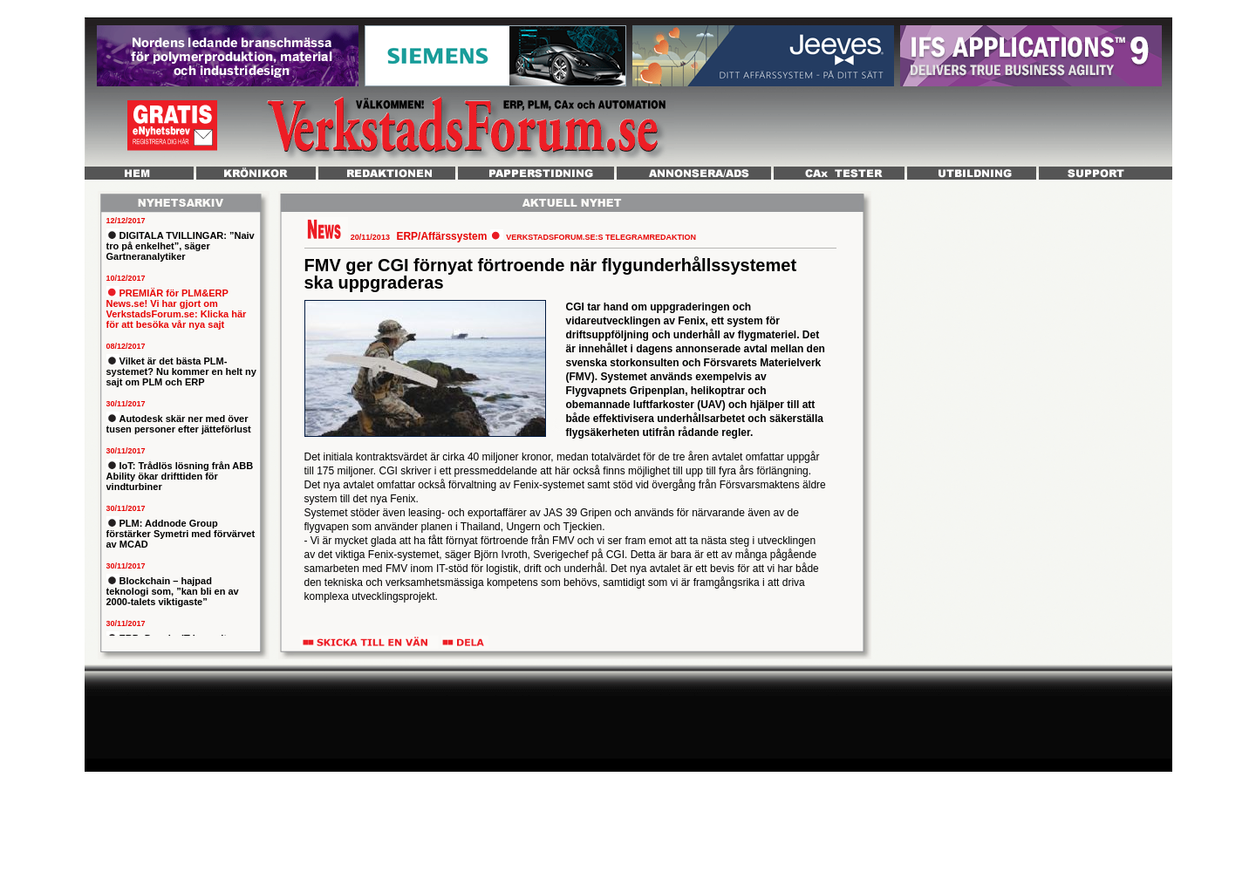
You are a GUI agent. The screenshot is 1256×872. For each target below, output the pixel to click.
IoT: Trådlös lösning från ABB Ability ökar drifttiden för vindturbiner (180, 476)
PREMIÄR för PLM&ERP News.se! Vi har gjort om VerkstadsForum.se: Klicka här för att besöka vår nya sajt (176, 309)
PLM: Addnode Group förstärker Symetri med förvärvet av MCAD (181, 533)
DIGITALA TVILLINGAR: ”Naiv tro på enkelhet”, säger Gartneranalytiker (180, 246)
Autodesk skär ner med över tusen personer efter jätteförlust (178, 423)
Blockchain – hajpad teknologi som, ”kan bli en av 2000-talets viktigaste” (172, 591)
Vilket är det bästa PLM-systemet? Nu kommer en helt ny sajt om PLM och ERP (181, 371)
